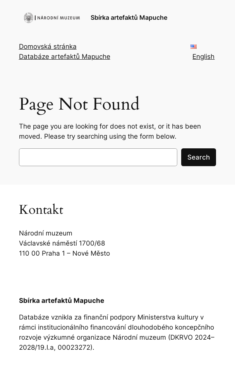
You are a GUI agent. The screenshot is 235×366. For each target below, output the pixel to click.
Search (198, 157)
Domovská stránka (48, 46)
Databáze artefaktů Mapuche (64, 56)
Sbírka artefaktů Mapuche (129, 17)
